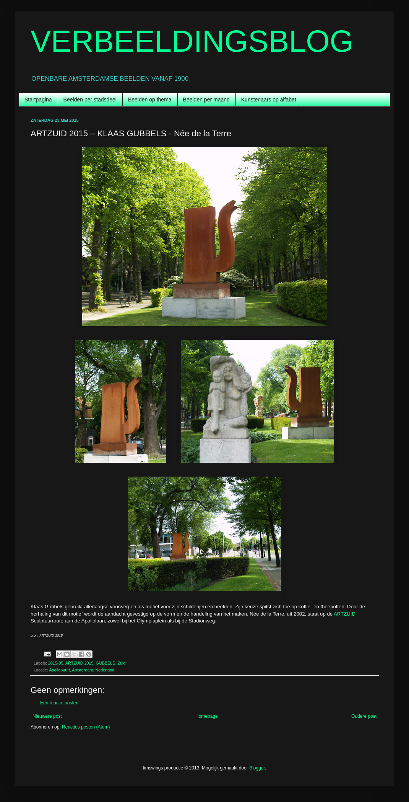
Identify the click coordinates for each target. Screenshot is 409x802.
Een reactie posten (59, 703)
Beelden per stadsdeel (90, 99)
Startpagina (38, 99)
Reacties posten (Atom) (86, 727)
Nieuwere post (47, 716)
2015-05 (55, 663)
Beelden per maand (206, 99)
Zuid (121, 663)
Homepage (206, 716)
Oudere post (364, 716)
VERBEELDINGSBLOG (192, 41)
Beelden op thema (150, 99)
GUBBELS (105, 663)
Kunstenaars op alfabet (268, 99)
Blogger (257, 768)
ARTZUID (344, 614)
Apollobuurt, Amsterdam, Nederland (81, 670)
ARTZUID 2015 (79, 663)
